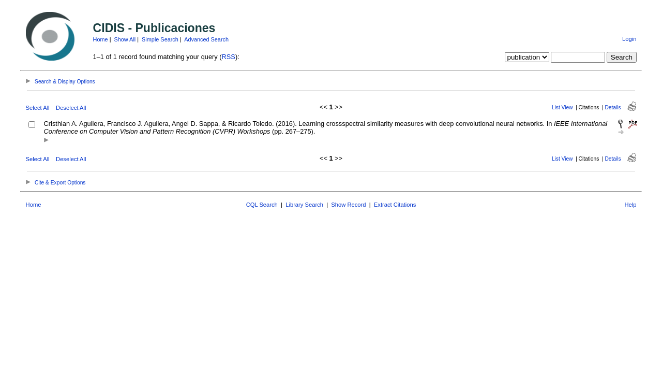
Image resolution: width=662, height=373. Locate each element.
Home (100, 39)
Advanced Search (206, 39)
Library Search (304, 205)
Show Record (348, 205)
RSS (228, 57)
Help (630, 205)
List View (562, 107)
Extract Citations (395, 205)
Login (629, 39)
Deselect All (71, 108)
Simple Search (160, 39)
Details (613, 107)
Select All (38, 108)
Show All (125, 39)
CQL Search (262, 205)
